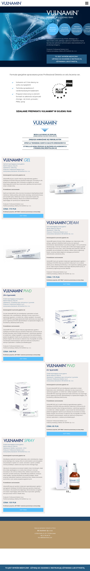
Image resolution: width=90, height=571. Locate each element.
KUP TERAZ (23, 216)
